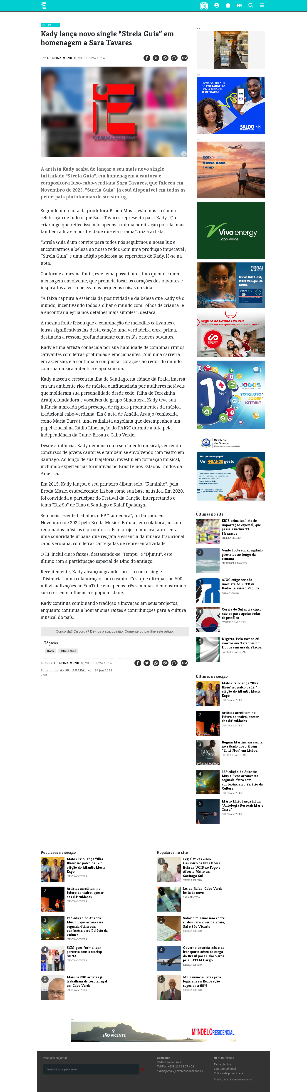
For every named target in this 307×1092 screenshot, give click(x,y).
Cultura (46, 25)
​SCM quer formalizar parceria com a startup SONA (84, 951)
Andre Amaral (73, 670)
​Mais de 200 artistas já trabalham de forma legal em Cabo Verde (87, 981)
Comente (132, 631)
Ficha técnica (222, 1064)
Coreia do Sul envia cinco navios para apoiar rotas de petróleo (242, 613)
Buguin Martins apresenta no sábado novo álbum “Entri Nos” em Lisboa (242, 746)
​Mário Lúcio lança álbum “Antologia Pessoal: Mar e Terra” (242, 805)
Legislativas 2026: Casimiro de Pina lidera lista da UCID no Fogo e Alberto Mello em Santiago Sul (201, 867)
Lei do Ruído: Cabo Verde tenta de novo (202, 890)
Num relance (224, 1058)
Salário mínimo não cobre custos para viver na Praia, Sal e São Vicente (204, 922)
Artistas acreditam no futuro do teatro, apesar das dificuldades (240, 716)
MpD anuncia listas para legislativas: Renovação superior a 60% (202, 981)
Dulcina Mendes (61, 58)
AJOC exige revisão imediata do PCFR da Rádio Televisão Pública (240, 584)
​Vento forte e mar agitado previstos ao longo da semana (242, 554)
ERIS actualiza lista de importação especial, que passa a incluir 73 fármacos (241, 527)
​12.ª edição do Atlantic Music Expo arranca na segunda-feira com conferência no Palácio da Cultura (242, 780)
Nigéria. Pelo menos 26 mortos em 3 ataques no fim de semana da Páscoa (242, 643)
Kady (50, 651)
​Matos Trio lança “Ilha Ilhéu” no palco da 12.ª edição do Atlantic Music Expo (241, 689)
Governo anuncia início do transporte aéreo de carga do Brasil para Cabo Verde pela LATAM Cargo (204, 953)
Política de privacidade (228, 1073)
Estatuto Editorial (225, 1068)
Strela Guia (68, 651)
